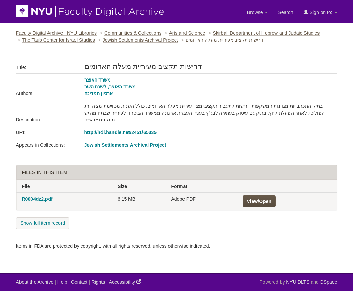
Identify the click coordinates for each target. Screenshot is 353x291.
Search (285, 12)
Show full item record (43, 223)
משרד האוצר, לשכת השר (110, 86)
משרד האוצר (97, 80)
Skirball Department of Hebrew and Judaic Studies (266, 33)
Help (62, 282)
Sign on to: (320, 12)
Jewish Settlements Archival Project (140, 40)
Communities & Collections (132, 33)
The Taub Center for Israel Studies (58, 40)
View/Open (259, 201)
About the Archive (35, 282)
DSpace (328, 282)
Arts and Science (187, 33)
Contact (79, 282)
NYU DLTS (297, 282)
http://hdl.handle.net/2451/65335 (120, 132)
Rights (98, 282)
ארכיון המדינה (98, 93)
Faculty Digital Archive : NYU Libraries (56, 33)
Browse (257, 12)
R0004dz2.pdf (37, 199)
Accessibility (125, 282)
